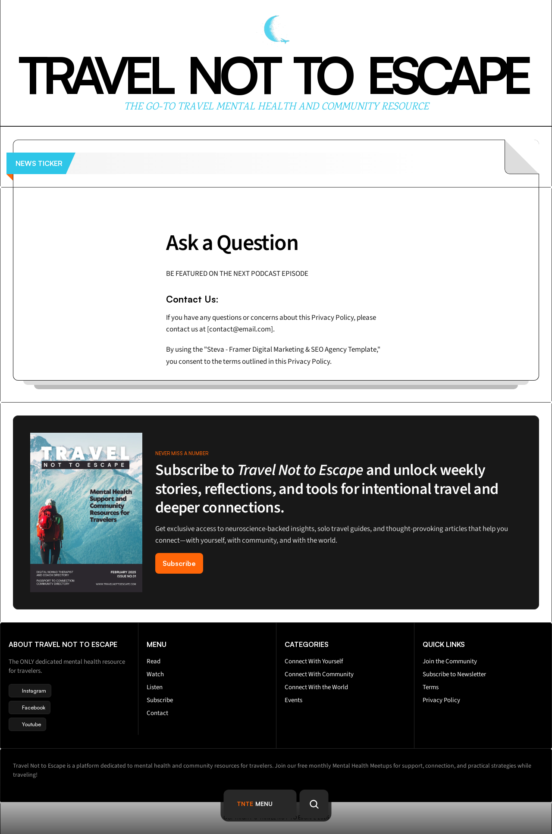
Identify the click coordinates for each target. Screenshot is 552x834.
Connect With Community (319, 674)
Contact (157, 713)
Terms (431, 687)
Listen (155, 687)
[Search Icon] (314, 804)
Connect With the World (316, 687)
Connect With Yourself (314, 661)
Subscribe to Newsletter (454, 674)
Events (293, 700)
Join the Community (450, 661)
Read (153, 661)
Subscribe (160, 700)
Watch (155, 674)
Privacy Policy (441, 700)
